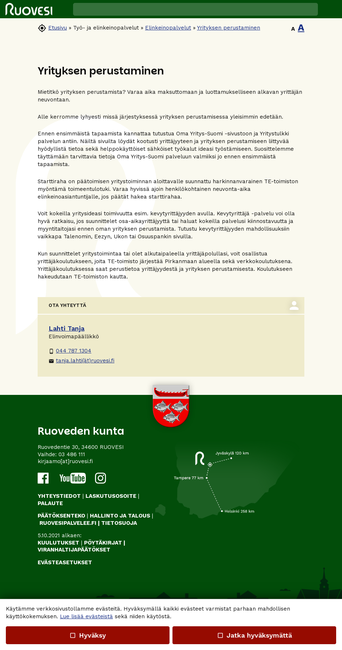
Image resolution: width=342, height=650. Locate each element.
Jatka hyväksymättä (254, 635)
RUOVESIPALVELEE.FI (67, 523)
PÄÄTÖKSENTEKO (61, 515)
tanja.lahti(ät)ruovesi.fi (81, 360)
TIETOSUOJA (119, 523)
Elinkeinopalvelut (168, 27)
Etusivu (57, 27)
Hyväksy (87, 635)
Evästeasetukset (65, 562)
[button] (330, 9)
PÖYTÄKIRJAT (103, 542)
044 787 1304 (70, 350)
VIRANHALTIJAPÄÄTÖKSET (74, 549)
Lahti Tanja (66, 328)
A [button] (293, 29)
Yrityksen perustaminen (228, 27)
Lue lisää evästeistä (86, 616)
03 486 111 (71, 454)
